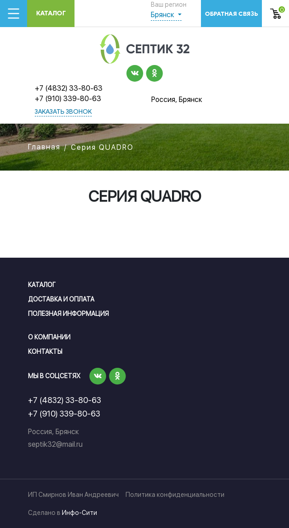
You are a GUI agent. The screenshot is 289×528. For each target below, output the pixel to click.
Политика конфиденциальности (175, 494)
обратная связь (231, 13)
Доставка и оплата (61, 299)
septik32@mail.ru (55, 444)
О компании (49, 337)
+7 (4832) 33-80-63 (69, 88)
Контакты (45, 351)
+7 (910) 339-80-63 (68, 98)
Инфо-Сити (79, 512)
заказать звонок (63, 112)
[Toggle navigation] (13, 13)
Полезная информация (68, 313)
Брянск (163, 14)
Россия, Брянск (176, 99)
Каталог (51, 13)
